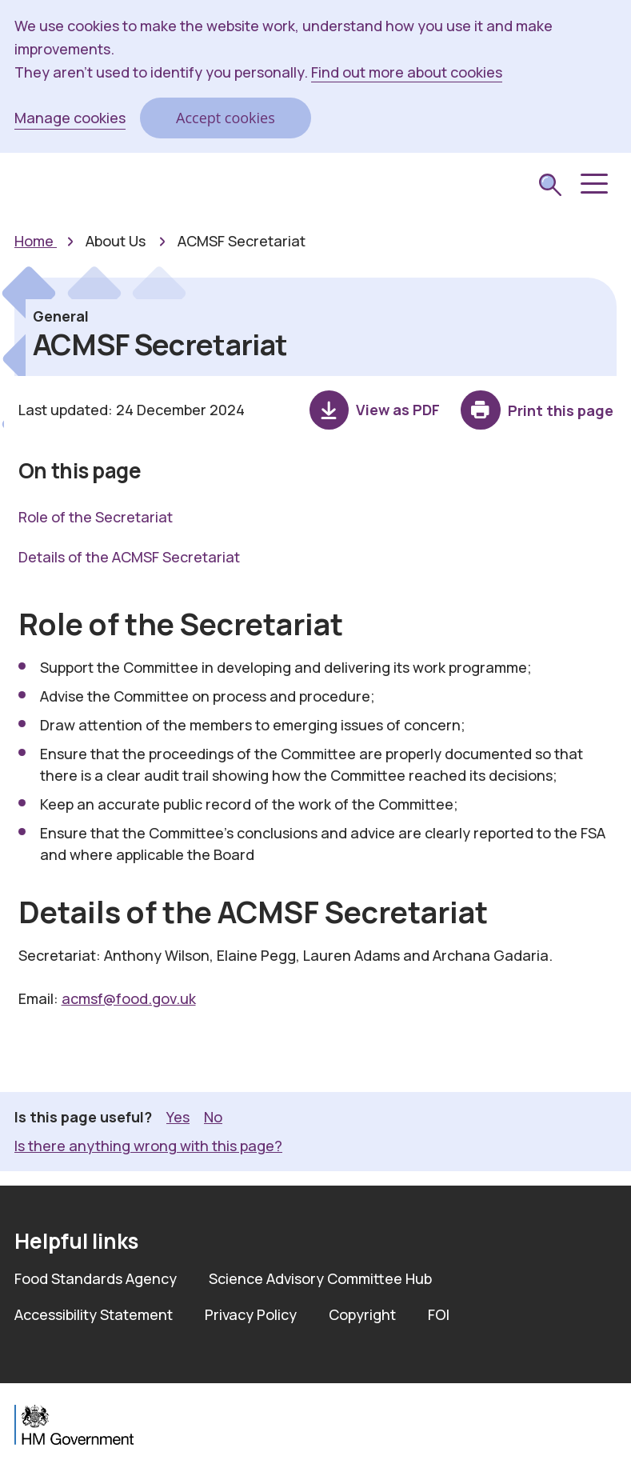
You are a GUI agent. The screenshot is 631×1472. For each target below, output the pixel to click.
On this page (80, 470)
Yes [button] (178, 1116)
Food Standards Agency (95, 1278)
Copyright (362, 1314)
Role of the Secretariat (95, 516)
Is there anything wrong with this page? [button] (148, 1145)
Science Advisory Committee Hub (320, 1278)
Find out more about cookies (406, 72)
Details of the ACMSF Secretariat (129, 556)
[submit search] (550, 187)
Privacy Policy (251, 1314)
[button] (593, 184)
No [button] (213, 1116)
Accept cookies (225, 117)
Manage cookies (70, 117)
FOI (438, 1314)
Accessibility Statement (93, 1314)
